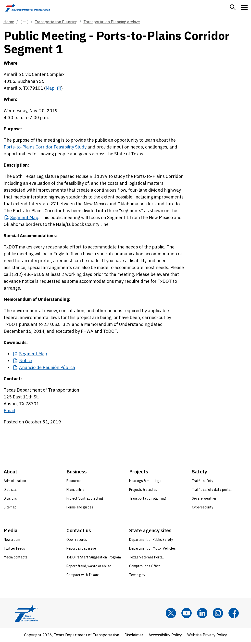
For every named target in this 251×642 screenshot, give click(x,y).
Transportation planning (147, 498)
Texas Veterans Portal (146, 557)
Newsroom (12, 539)
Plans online (75, 489)
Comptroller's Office (145, 566)
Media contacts (15, 557)
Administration (15, 481)
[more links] (24, 22)
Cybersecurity (202, 507)
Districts (10, 489)
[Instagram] (218, 613)
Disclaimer (134, 634)
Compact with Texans (83, 575)
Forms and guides (79, 507)
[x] (171, 613)
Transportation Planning (56, 21)
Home (8, 21)
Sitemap (10, 507)
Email (9, 410)
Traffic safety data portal (212, 489)
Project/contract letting (84, 498)
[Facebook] (233, 613)
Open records (76, 539)
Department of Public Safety (151, 539)
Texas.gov (137, 575)
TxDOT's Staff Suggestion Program (93, 557)
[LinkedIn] (202, 613)
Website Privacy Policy (207, 634)
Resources (74, 481)
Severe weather (204, 498)
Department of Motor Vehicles (152, 548)
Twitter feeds (14, 548)
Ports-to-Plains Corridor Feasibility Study (45, 147)
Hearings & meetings (145, 481)
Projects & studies (143, 489)
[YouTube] (186, 613)
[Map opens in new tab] (53, 88)
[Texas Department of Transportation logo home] (27, 7)
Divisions (10, 498)
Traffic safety (202, 481)
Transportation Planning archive (111, 21)
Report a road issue (81, 548)
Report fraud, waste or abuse (88, 566)
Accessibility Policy (165, 634)
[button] (232, 7)
